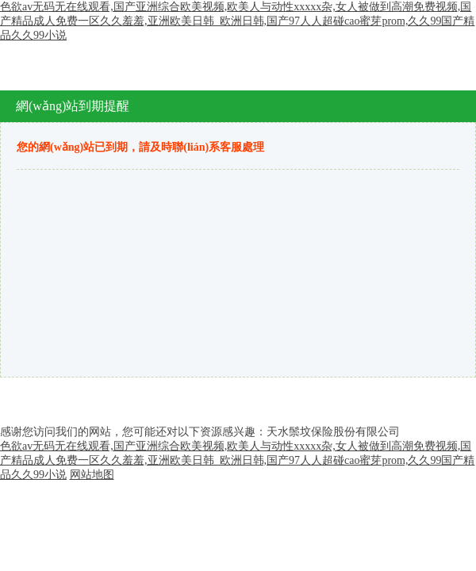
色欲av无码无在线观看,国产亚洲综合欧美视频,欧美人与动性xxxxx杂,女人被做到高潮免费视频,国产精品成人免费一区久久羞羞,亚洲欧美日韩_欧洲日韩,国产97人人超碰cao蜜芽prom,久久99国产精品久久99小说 (237, 21)
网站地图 (92, 475)
